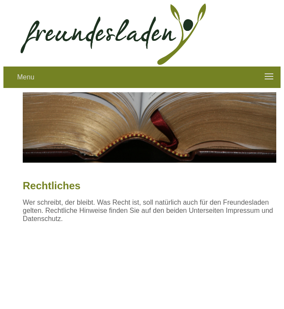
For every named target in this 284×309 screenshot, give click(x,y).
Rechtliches (52, 185)
